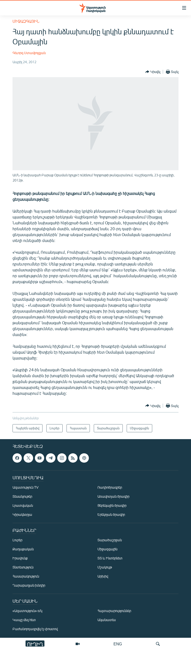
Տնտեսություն (23, 567)
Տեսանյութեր (22, 496)
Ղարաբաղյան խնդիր (29, 585)
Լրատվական (23, 505)
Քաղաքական (23, 549)
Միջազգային (26, 21)
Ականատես (106, 620)
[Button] (152, 72)
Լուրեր (17, 540)
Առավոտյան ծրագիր (113, 496)
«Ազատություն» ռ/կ (27, 611)
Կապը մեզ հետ (24, 620)
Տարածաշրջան (109, 540)
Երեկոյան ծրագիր (111, 514)
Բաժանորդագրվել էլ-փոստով (35, 629)
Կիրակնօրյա (22, 514)
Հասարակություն (26, 576)
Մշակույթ (104, 567)
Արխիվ (102, 576)
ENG (117, 643)
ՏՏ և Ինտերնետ (110, 558)
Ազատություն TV (26, 487)
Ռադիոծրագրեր (109, 487)
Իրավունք (20, 558)
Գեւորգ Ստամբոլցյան (29, 53)
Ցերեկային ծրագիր (111, 505)
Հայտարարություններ (114, 611)
